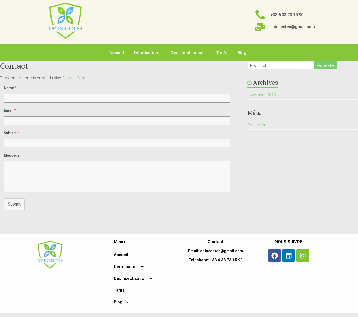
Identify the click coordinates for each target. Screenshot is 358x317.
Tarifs (221, 52)
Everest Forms (75, 78)
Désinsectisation (188, 52)
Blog (243, 52)
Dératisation (147, 52)
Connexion (256, 124)
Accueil (116, 52)
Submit (14, 204)
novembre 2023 (261, 95)
